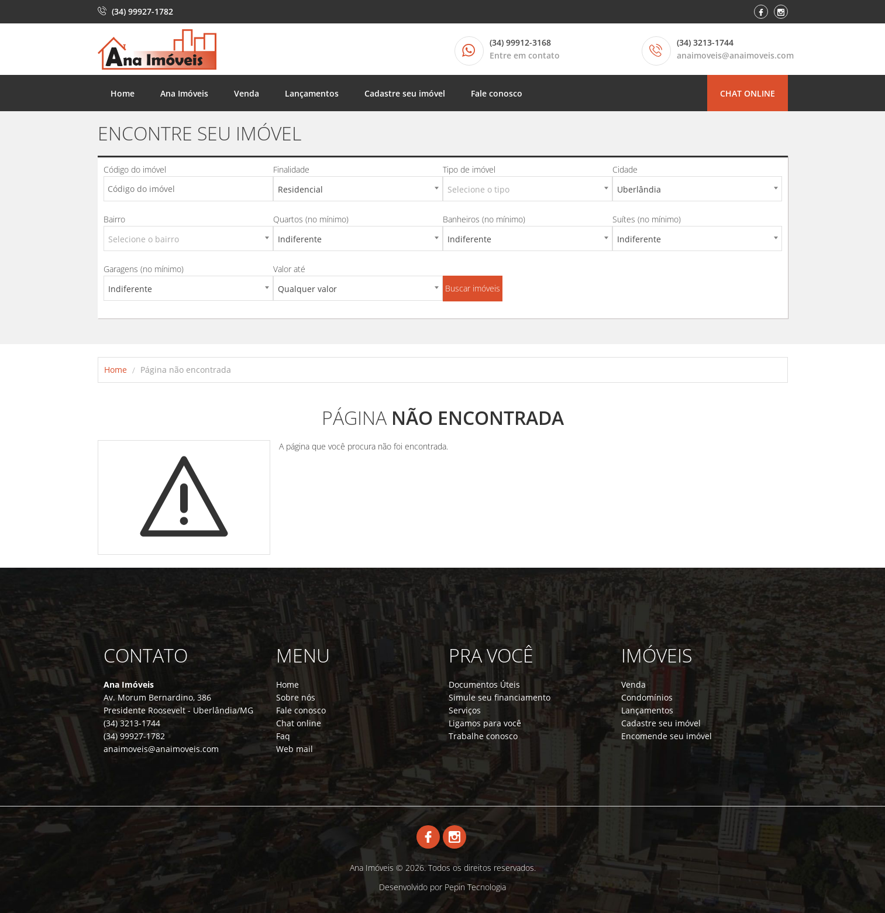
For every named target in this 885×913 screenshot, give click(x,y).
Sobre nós (295, 697)
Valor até (289, 268)
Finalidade (291, 169)
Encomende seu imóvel (666, 736)
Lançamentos (312, 93)
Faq (283, 736)
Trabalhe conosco (483, 736)
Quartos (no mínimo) (311, 219)
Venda (246, 93)
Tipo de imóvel (469, 169)
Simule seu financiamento (499, 697)
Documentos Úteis (484, 684)
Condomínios (647, 697)
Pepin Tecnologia (475, 887)
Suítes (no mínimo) (646, 219)
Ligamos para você (485, 723)
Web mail (294, 748)
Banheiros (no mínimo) (484, 219)
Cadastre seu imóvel (404, 93)
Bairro (114, 219)
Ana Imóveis (184, 93)
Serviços (465, 710)
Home (123, 93)
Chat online (747, 93)
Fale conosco (496, 93)
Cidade (625, 169)
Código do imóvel (135, 169)
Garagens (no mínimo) (144, 268)
